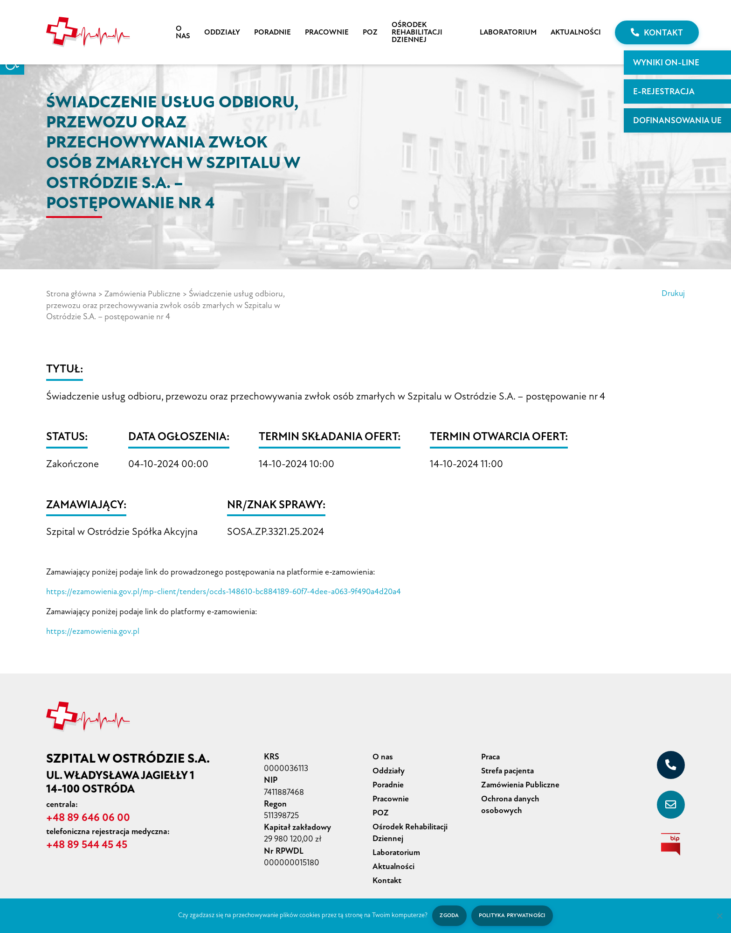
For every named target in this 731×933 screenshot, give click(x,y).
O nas (183, 32)
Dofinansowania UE (677, 120)
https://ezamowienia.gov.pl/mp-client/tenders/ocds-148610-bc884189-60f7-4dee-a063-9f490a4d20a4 (227, 591)
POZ (370, 32)
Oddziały (222, 32)
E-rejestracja (664, 91)
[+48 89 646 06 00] (671, 764)
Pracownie (327, 32)
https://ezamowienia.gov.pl (93, 630)
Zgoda (448, 915)
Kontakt (657, 33)
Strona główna (71, 293)
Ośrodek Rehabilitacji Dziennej (417, 32)
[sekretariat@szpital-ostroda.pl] (671, 803)
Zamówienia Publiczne (145, 293)
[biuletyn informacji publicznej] (671, 843)
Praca (491, 755)
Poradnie (272, 32)
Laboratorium (508, 32)
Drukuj (673, 293)
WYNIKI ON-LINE (666, 62)
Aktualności (576, 32)
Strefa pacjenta (508, 769)
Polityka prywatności (512, 915)
